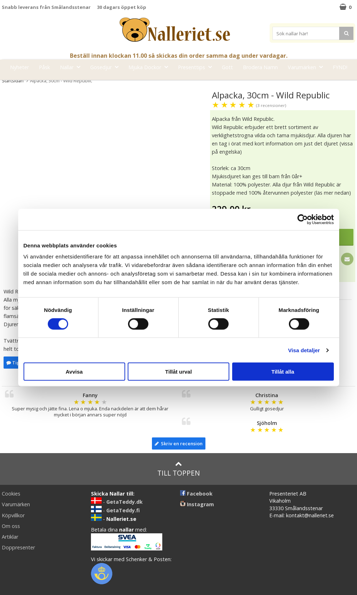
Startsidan (13, 80)
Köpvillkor (13, 515)
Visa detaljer (304, 350)
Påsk (44, 67)
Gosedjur (106, 67)
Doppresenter (18, 547)
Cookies (11, 493)
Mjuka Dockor (150, 67)
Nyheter (19, 67)
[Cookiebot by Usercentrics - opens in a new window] (302, 219)
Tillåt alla (282, 372)
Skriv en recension (179, 443)
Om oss (11, 526)
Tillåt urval (178, 372)
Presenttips (197, 67)
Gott (227, 67)
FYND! (340, 67)
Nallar (72, 67)
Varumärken (307, 67)
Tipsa (15, 362)
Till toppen (178, 469)
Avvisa (74, 372)
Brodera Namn (260, 67)
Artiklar (10, 536)
